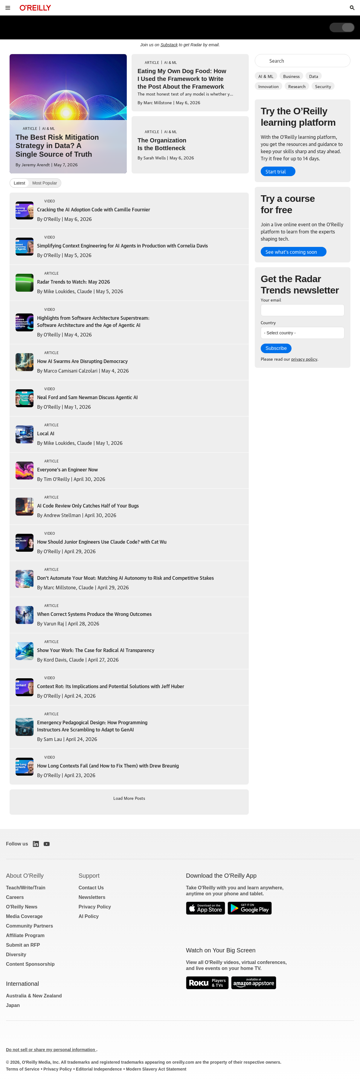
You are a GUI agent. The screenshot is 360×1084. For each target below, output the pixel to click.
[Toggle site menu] (8, 8)
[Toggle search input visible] (352, 8)
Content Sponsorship (30, 964)
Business (291, 76)
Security (323, 86)
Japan (13, 1005)
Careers (15, 897)
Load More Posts (129, 798)
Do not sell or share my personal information (51, 1049)
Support (89, 875)
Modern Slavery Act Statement (156, 1069)
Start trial (276, 171)
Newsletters (92, 897)
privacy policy (304, 359)
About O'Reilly (25, 875)
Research (297, 86)
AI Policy (89, 916)
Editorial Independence (99, 1069)
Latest (19, 183)
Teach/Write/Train (25, 887)
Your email (271, 299)
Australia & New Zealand (34, 995)
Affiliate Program (25, 935)
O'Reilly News (21, 906)
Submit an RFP (23, 945)
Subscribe (276, 348)
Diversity (16, 954)
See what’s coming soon (291, 251)
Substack (169, 44)
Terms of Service (22, 1069)
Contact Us (91, 887)
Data (313, 76)
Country (268, 322)
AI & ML (266, 76)
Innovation (268, 86)
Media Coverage (24, 916)
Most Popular (44, 183)
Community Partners (29, 925)
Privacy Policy (95, 906)
